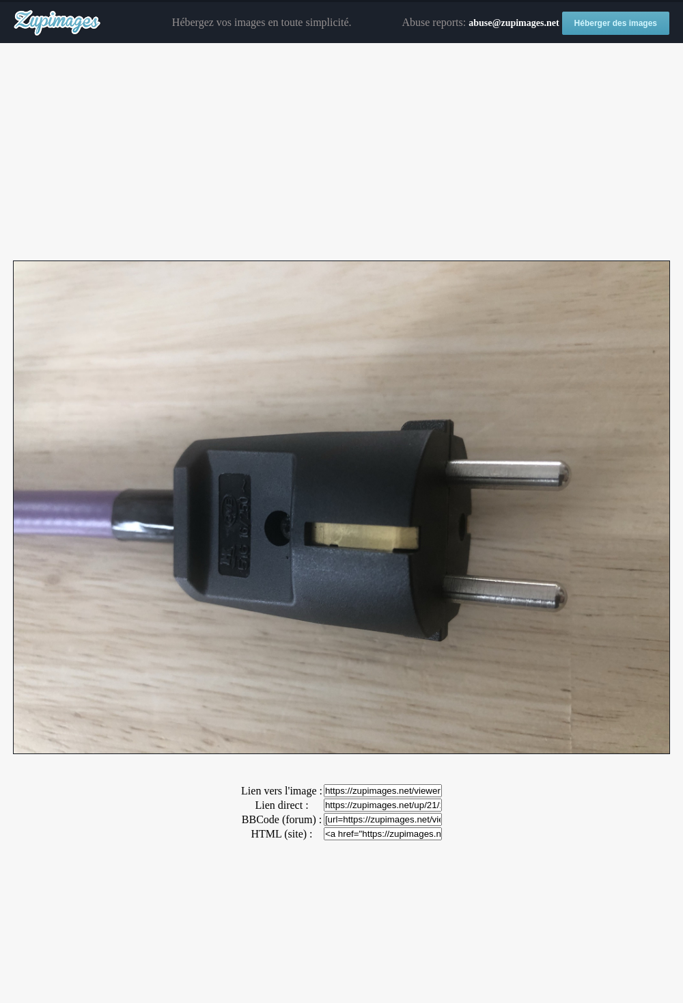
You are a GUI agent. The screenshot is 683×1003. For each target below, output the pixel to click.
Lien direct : (281, 805)
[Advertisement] (341, 152)
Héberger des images (615, 23)
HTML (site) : (281, 834)
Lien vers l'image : (281, 791)
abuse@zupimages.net (514, 23)
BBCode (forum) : (282, 819)
